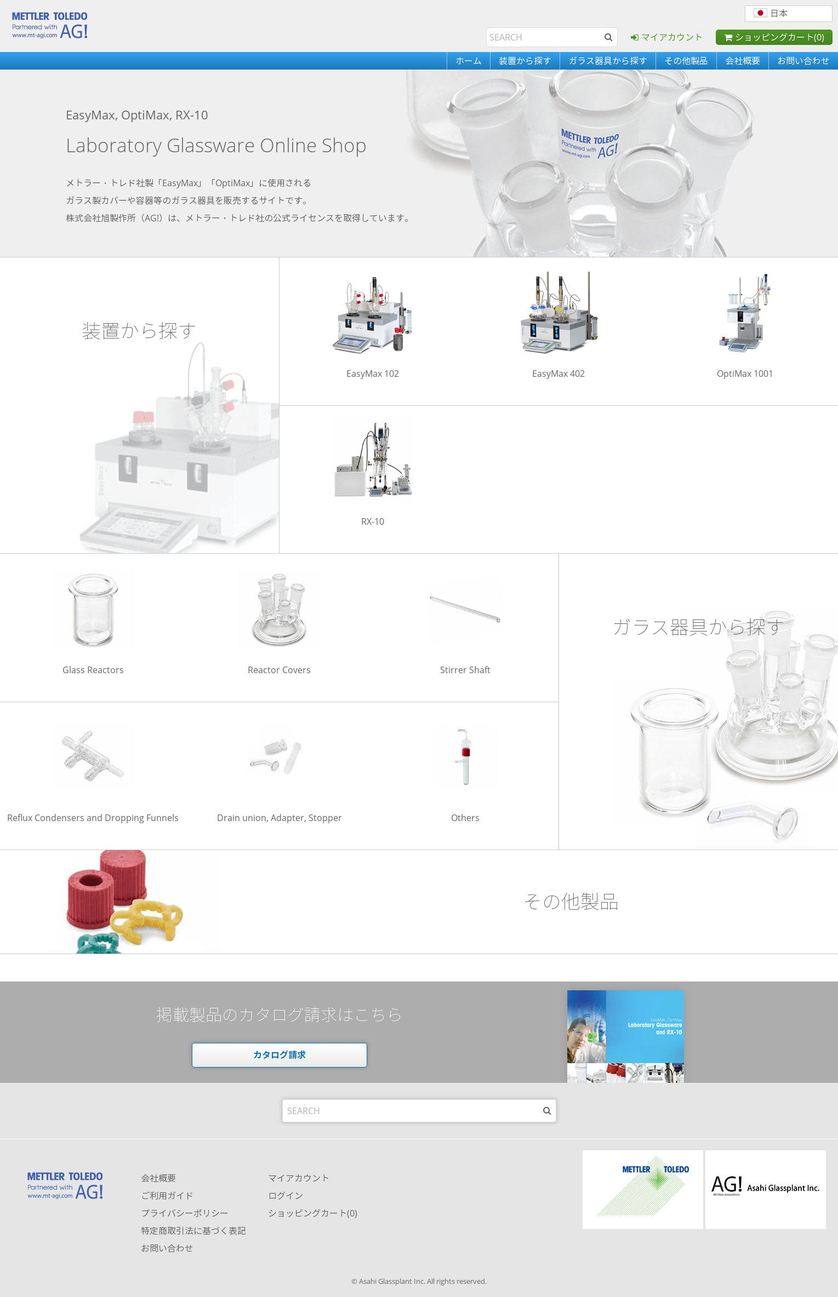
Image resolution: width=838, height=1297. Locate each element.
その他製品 (686, 61)
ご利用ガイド (167, 1196)
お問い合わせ (803, 61)
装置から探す (525, 61)
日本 (771, 13)
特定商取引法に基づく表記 (193, 1231)
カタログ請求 (279, 1055)
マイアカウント (672, 37)
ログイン (285, 1196)
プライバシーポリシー (185, 1213)
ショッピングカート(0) (779, 37)
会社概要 (742, 61)
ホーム (468, 61)
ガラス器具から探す (607, 61)
